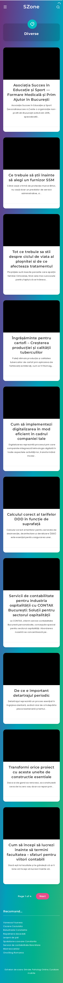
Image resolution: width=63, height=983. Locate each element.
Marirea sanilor (11, 948)
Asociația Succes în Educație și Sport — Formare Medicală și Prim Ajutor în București (31, 92)
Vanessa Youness (13, 922)
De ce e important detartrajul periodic (31, 693)
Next (42, 896)
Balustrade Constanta (15, 930)
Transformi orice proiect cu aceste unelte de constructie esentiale (31, 772)
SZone (31, 7)
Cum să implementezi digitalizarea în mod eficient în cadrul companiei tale (31, 431)
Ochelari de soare (14, 969)
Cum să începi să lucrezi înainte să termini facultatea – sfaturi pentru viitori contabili (31, 852)
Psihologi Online (40, 969)
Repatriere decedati (14, 933)
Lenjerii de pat (11, 937)
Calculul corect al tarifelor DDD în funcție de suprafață (31, 519)
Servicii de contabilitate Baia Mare (22, 945)
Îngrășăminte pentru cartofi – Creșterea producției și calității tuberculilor (31, 345)
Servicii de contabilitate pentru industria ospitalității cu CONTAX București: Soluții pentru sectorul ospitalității (31, 605)
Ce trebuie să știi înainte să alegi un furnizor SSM (32, 177)
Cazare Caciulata (13, 926)
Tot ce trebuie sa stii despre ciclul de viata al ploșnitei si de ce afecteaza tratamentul (31, 259)
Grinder (27, 969)
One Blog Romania (13, 952)
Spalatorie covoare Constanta (19, 941)
